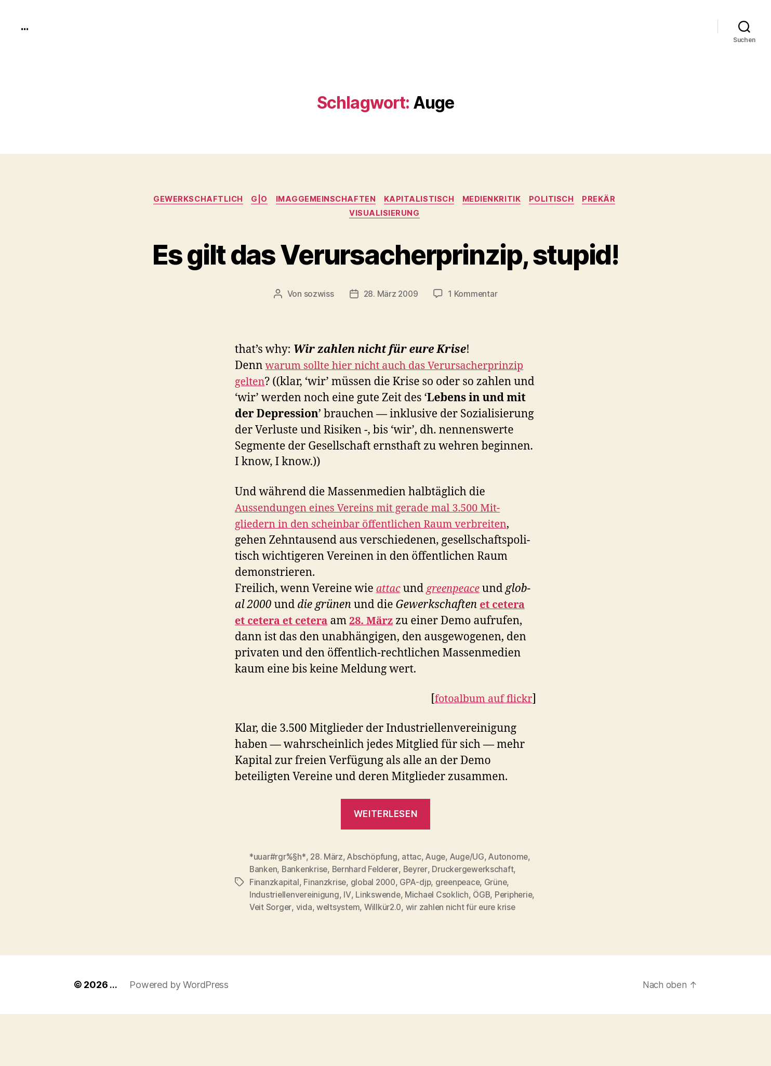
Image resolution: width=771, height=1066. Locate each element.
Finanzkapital (274, 922)
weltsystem (383, 947)
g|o (255, 200)
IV (348, 934)
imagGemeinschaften (324, 200)
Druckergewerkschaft (479, 909)
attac (389, 629)
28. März (327, 897)
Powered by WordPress (179, 1036)
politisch (559, 200)
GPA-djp (419, 922)
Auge (438, 897)
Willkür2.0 (428, 947)
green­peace (456, 629)
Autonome (513, 897)
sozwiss (317, 335)
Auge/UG (470, 897)
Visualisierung (385, 215)
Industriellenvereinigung (295, 934)
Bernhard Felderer (368, 909)
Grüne (502, 922)
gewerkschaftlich (191, 200)
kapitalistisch (421, 200)
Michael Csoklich (439, 934)
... (25, 26)
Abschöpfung (374, 897)
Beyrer (420, 909)
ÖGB (484, 934)
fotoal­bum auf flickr (481, 739)
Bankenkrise (306, 909)
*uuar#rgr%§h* (278, 897)
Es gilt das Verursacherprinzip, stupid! (385, 274)
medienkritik (496, 200)
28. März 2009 (390, 335)
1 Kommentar (474, 335)
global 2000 (374, 922)
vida (348, 947)
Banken (263, 909)
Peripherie (269, 947)
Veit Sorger (315, 947)
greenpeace (463, 922)
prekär (609, 200)
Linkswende (379, 934)
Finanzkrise (325, 922)
